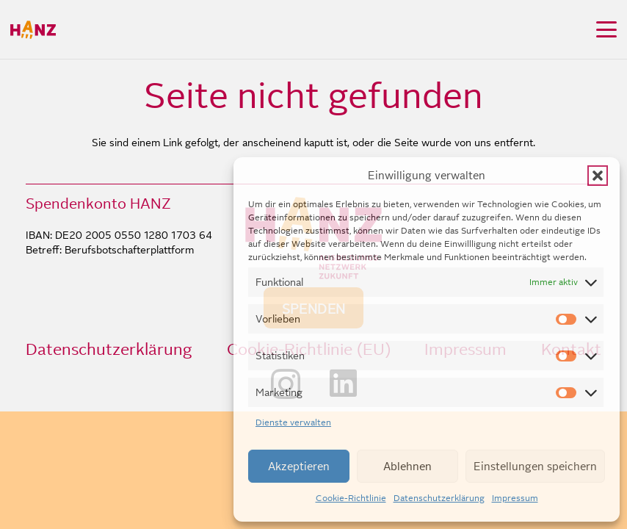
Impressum (515, 498)
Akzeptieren (299, 466)
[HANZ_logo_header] (33, 30)
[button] (597, 175)
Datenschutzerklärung (439, 498)
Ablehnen (407, 466)
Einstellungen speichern (535, 466)
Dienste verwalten (293, 422)
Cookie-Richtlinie (351, 498)
